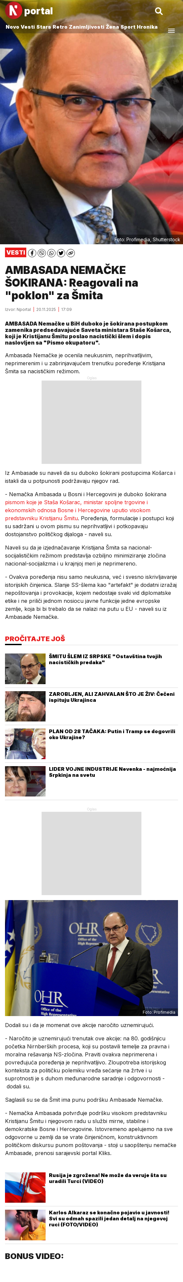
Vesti (28, 27)
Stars (43, 27)
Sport (127, 27)
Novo (12, 27)
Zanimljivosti (86, 27)
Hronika (147, 27)
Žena (112, 27)
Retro (60, 27)
